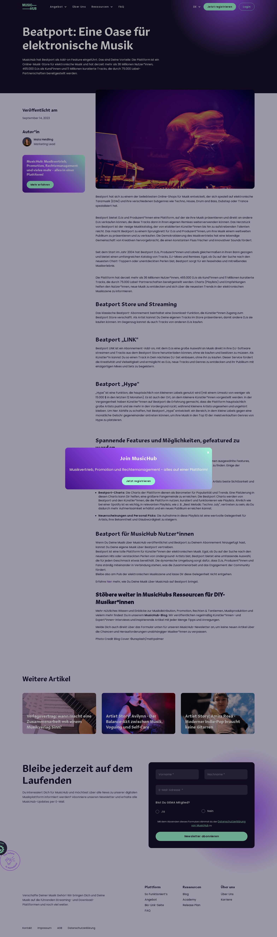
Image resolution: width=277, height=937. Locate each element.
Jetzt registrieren (138, 481)
